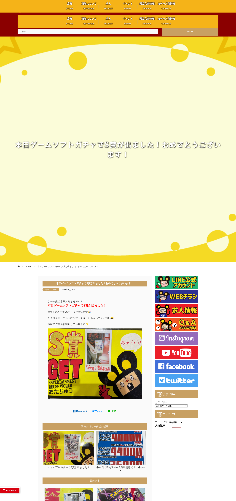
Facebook (80, 411)
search (190, 31)
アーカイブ (161, 422)
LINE (112, 411)
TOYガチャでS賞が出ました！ (72, 467)
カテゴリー (161, 402)
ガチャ (47, 290)
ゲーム (55, 290)
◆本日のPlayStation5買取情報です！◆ (118, 467)
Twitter (97, 411)
